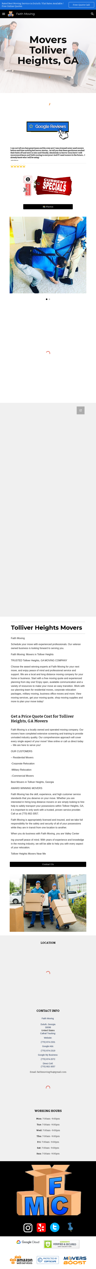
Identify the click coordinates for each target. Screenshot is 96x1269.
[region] (48, 5)
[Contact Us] (48, 864)
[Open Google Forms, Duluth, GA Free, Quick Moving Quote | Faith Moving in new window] (81, 410)
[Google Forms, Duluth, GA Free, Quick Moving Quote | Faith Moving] (48, 509)
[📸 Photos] (48, 206)
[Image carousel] (48, 258)
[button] (3, 14)
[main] (48, 50)
